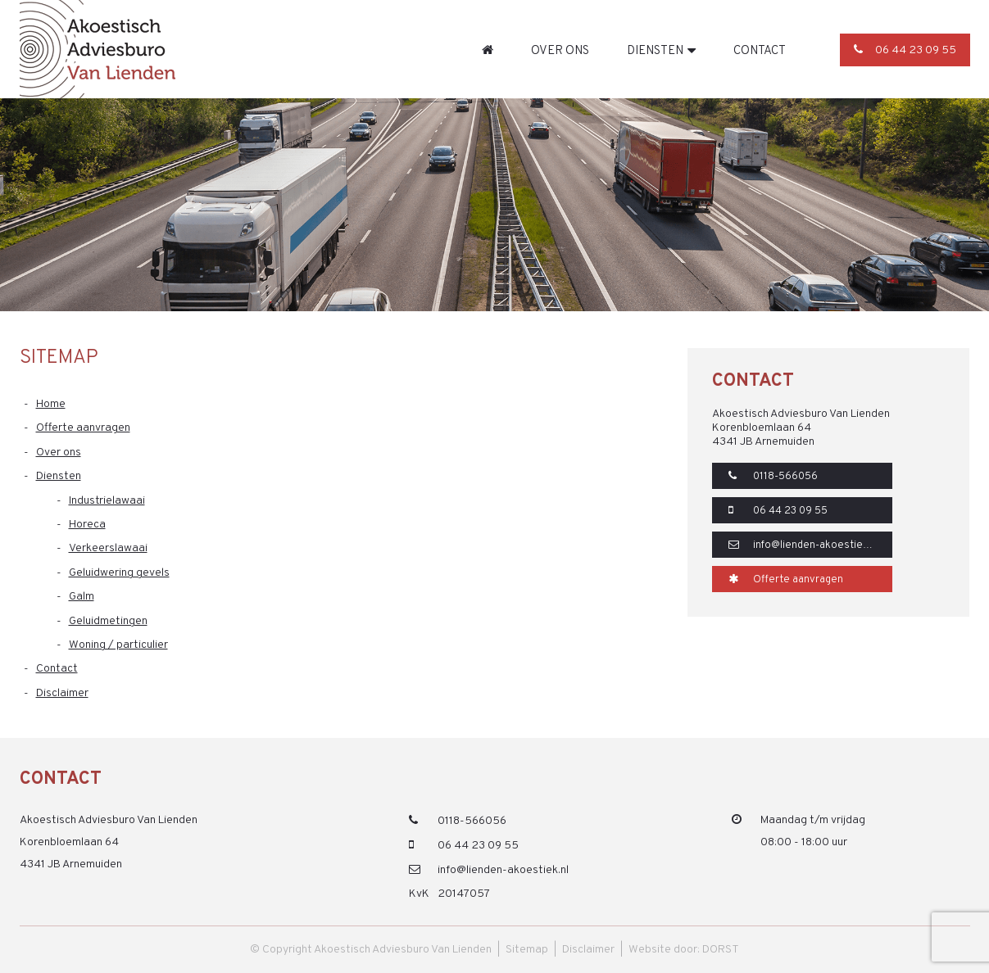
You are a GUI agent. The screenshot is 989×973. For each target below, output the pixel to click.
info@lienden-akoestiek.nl (803, 545)
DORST (720, 950)
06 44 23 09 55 (905, 50)
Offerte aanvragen (83, 428)
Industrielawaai (107, 501)
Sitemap (527, 950)
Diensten (655, 50)
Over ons (560, 50)
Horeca (87, 525)
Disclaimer (62, 693)
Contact (759, 50)
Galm (81, 597)
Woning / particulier (118, 645)
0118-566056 (773, 476)
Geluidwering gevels (119, 573)
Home (487, 50)
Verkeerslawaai (108, 548)
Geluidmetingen (108, 621)
